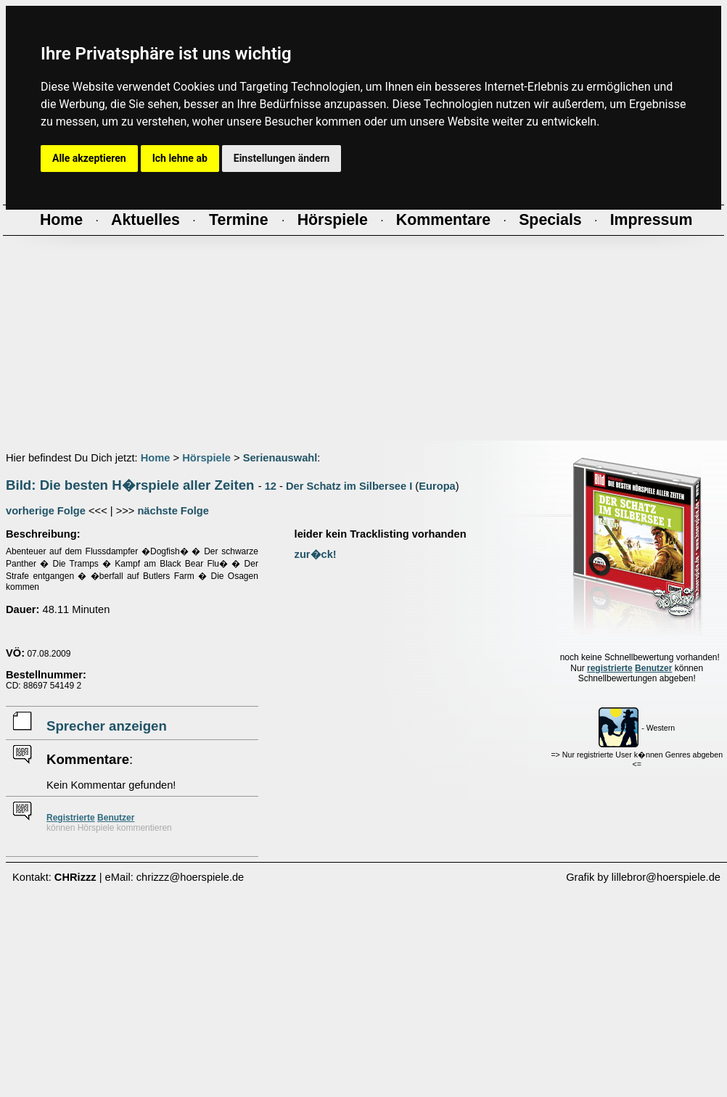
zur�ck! (316, 554)
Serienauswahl (280, 458)
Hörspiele (206, 458)
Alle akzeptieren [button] (89, 158)
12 (270, 486)
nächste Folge (173, 511)
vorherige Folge (46, 511)
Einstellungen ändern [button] (282, 158)
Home (156, 458)
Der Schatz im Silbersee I (349, 486)
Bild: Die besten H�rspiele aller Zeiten (130, 485)
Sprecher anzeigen (106, 726)
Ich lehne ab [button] (180, 158)
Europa (437, 486)
